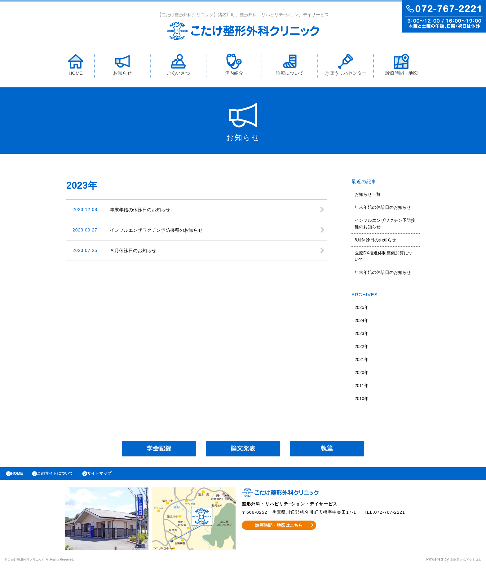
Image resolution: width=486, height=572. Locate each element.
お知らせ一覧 (368, 195)
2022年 (362, 347)
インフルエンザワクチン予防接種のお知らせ (385, 225)
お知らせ (122, 66)
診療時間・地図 (401, 66)
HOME (75, 66)
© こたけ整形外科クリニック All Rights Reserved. (52, 564)
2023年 (362, 334)
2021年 (362, 361)
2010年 (362, 400)
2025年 (362, 308)
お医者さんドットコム (461, 564)
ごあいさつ (178, 66)
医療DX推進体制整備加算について (384, 257)
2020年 (362, 374)
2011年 (362, 387)
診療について (290, 66)
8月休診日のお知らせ (375, 241)
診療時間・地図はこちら (279, 529)
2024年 (362, 321)
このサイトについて (63, 476)
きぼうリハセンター (346, 66)
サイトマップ (113, 476)
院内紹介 (234, 66)
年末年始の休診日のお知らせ (383, 208)
